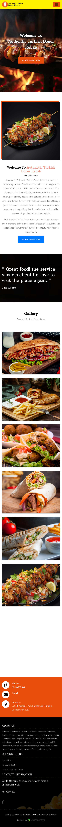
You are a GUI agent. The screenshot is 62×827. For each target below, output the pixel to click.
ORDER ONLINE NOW (31, 60)
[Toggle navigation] (56, 4)
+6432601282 (8, 792)
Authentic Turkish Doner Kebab (43, 814)
